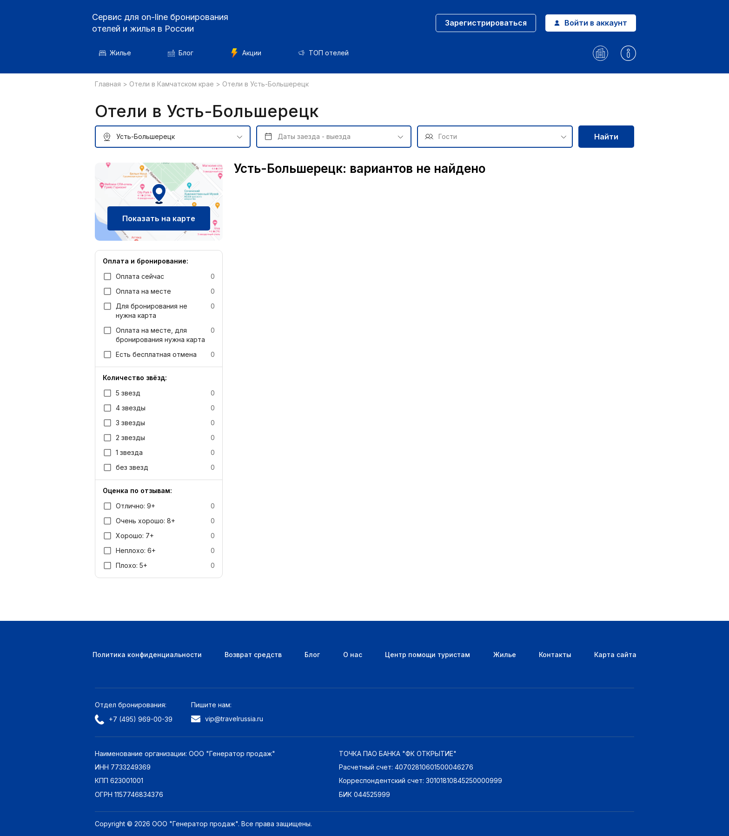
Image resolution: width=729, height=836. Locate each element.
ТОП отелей (326, 53)
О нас (352, 654)
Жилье (118, 53)
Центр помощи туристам (427, 654)
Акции (248, 53)
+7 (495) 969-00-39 (133, 719)
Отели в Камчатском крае (172, 84)
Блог (183, 53)
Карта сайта (615, 654)
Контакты (555, 654)
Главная (109, 84)
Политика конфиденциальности (147, 654)
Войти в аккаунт (588, 22)
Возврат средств (253, 654)
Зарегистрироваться (484, 22)
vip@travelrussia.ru (227, 719)
